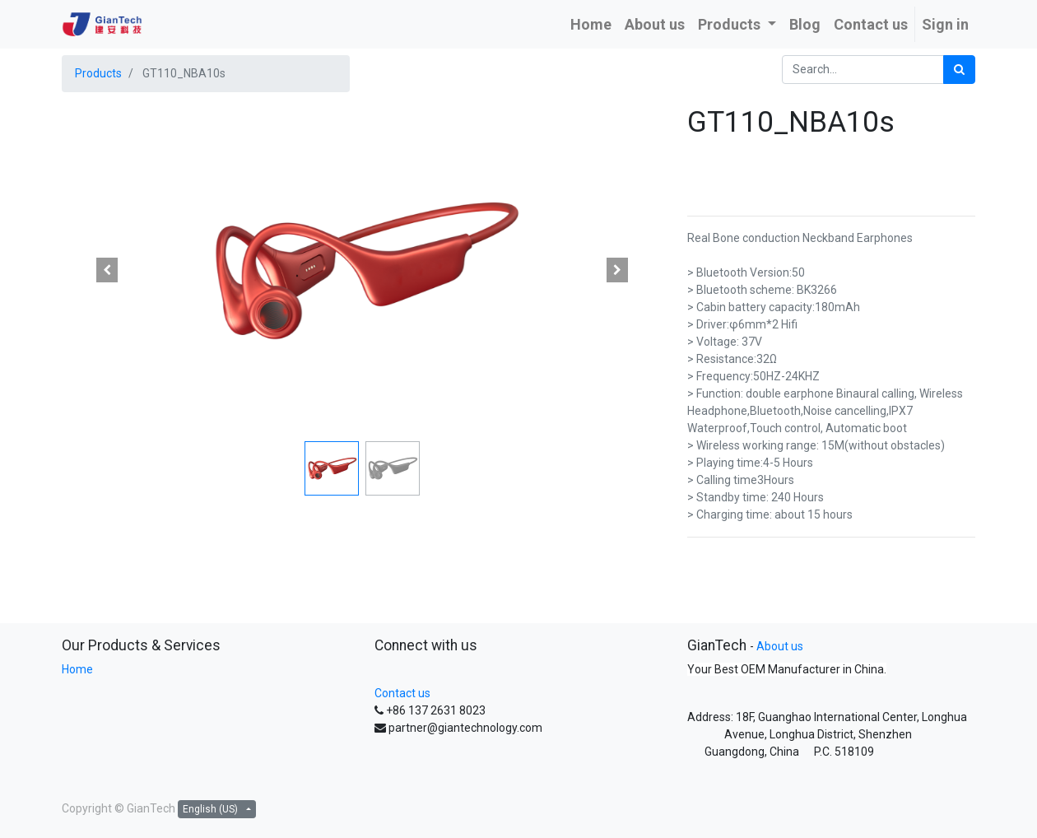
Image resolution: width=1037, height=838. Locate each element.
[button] (107, 270)
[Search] (959, 69)
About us (779, 646)
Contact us (402, 693)
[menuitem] (591, 24)
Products (98, 73)
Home (77, 669)
